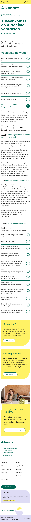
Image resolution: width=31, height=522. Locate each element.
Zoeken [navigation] (27, 1)
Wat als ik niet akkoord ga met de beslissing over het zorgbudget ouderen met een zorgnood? (15, 263)
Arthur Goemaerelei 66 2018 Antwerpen (9, 449)
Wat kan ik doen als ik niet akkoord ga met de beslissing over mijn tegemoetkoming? (15, 291)
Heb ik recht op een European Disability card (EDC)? (15, 72)
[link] (10, 7)
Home (3, 14)
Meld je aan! (9, 374)
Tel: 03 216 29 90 (7, 453)
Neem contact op (14, 430)
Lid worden (7, 487)
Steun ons (4, 479)
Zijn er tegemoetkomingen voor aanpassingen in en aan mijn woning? (15, 86)
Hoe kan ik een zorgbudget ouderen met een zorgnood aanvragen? (15, 255)
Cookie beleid (15, 519)
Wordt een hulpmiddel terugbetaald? (15, 106)
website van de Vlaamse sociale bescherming (11, 216)
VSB (3, 180)
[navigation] (28, 7)
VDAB (3, 223)
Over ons (4, 472)
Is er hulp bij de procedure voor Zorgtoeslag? (15, 305)
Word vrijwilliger (6, 466)
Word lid (8, 340)
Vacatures (19, 472)
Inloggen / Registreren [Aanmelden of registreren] (7, 1)
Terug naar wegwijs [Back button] (9, 33)
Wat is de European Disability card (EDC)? (15, 59)
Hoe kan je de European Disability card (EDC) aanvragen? (15, 78)
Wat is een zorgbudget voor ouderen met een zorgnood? (15, 248)
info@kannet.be (7, 455)
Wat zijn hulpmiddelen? (15, 99)
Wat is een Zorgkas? (15, 241)
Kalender (19, 469)
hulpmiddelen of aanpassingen (11, 230)
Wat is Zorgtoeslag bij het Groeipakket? (15, 298)
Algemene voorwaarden (7, 517)
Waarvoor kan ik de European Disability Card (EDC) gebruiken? (15, 66)
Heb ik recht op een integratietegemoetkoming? (15, 277)
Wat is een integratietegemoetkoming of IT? (15, 271)
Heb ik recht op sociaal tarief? (15, 93)
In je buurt (19, 466)
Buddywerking (6, 469)
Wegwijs (8, 14)
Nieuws (3, 476)
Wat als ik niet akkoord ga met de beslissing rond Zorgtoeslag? (15, 311)
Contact (18, 476)
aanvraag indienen (19, 158)
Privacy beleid (4, 519)
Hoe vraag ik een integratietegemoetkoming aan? (15, 284)
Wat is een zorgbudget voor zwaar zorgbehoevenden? (15, 235)
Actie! (18, 462)
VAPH (3, 135)
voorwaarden (16, 156)
